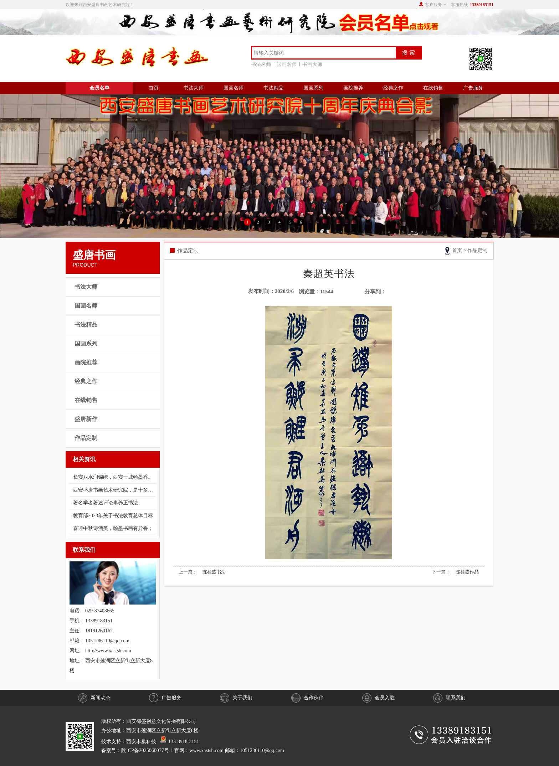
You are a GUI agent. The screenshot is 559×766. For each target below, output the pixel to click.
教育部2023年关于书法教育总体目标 (113, 515)
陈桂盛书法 (214, 572)
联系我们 (449, 698)
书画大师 (312, 64)
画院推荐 (353, 88)
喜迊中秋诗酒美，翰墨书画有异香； (113, 528)
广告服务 (473, 88)
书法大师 (194, 88)
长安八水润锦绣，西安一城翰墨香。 (113, 477)
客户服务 (433, 4)
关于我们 (236, 698)
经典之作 (393, 88)
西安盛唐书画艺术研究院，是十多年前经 (114, 490)
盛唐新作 (86, 419)
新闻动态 (94, 698)
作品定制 (86, 438)
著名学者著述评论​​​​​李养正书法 (105, 502)
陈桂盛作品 (467, 572)
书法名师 (262, 64)
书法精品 (273, 88)
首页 (154, 88)
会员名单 (99, 88)
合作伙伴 (307, 698)
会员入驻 (378, 698)
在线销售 (433, 88)
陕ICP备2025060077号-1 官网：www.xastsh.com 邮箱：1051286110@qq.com (202, 750)
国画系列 (313, 88)
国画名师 (288, 64)
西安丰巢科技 (141, 741)
